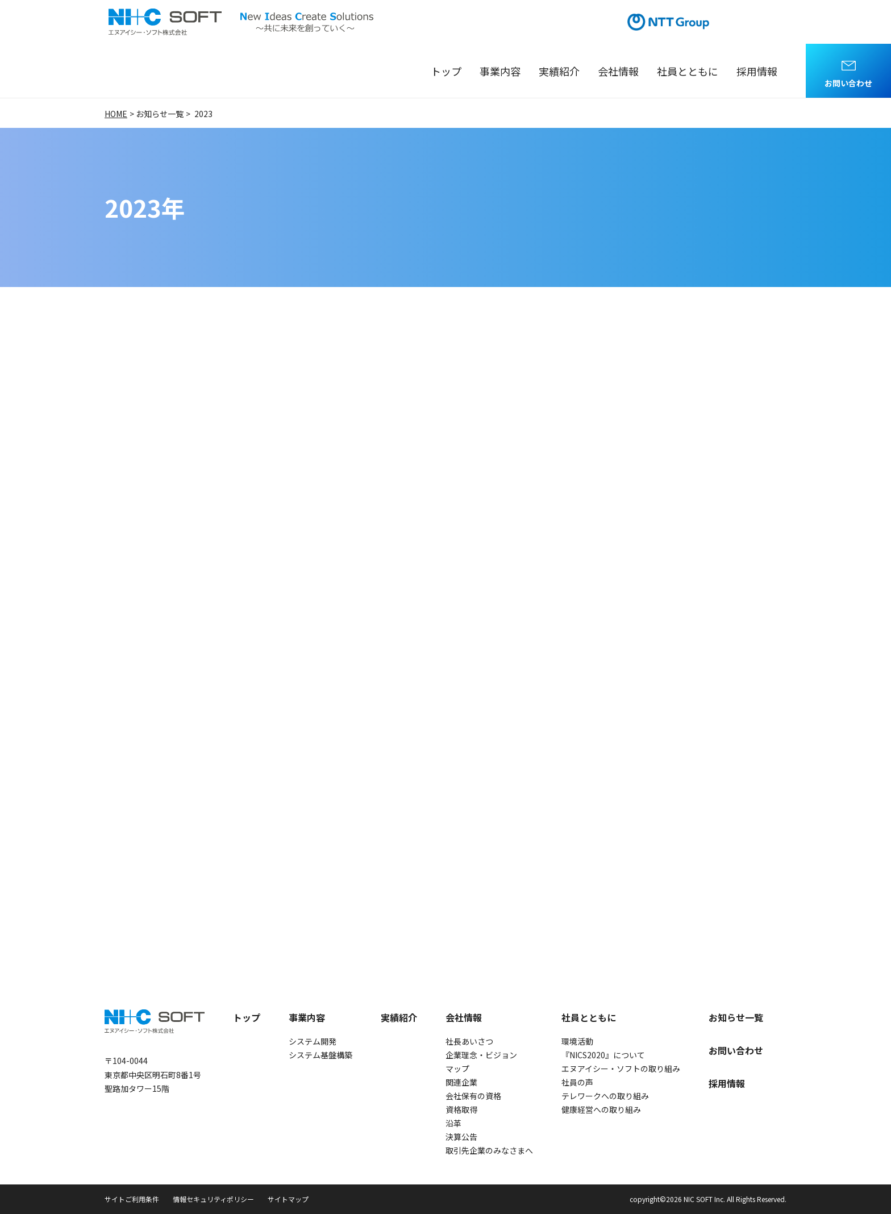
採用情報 (756, 71)
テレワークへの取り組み (605, 1095)
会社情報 (618, 71)
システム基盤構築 (320, 1055)
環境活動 (577, 1041)
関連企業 (461, 1082)
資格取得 (461, 1109)
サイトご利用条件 (132, 1199)
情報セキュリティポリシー (213, 1199)
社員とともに (687, 71)
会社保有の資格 (473, 1095)
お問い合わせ (848, 83)
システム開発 (312, 1041)
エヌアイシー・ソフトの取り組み (620, 1068)
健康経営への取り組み (601, 1109)
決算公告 (461, 1136)
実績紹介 (559, 71)
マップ (457, 1068)
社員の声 (577, 1082)
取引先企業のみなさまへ (489, 1150)
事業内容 (500, 71)
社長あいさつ (469, 1041)
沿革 (453, 1123)
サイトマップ (288, 1199)
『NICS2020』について (603, 1055)
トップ (446, 71)
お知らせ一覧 (736, 1017)
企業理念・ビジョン (481, 1055)
